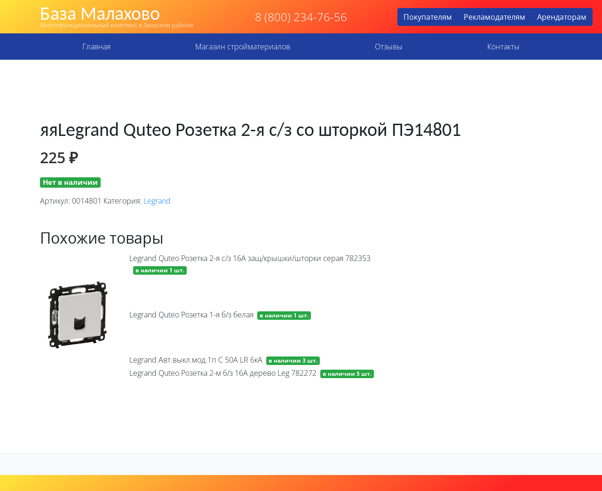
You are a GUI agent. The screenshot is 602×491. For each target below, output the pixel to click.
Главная (96, 46)
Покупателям (428, 17)
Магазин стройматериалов (242, 46)
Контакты (503, 46)
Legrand (157, 201)
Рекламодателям (494, 17)
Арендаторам (561, 17)
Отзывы (389, 46)
